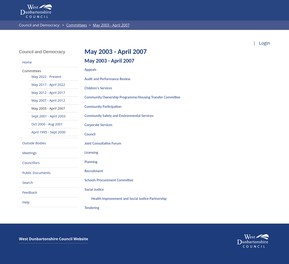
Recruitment (93, 171)
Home (27, 62)
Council (89, 134)
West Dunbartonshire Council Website (53, 238)
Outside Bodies (34, 143)
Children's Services (98, 88)
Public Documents (36, 172)
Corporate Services (98, 125)
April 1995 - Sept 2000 (49, 132)
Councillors (31, 163)
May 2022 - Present (46, 76)
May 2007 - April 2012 (48, 100)
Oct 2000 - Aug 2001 (47, 124)
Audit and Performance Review (107, 79)
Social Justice (94, 189)
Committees (31, 71)
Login (264, 43)
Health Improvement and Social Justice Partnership (129, 198)
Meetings (29, 152)
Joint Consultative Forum (102, 143)
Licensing (91, 152)
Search (27, 182)
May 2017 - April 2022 (48, 84)
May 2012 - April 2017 (48, 92)
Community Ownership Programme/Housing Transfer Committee (132, 97)
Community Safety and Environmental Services (118, 116)
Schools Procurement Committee (108, 180)
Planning (90, 162)
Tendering (91, 208)
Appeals (90, 69)
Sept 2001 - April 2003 (49, 116)
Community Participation (102, 106)
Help (26, 202)
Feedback (29, 192)
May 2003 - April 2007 (48, 108)
